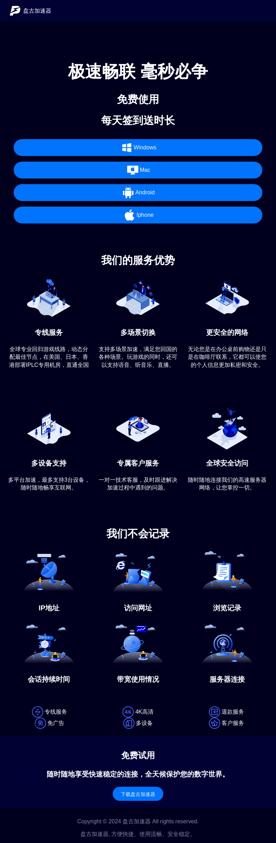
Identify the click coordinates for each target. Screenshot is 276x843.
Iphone (138, 215)
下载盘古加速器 (138, 794)
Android (138, 192)
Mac (138, 170)
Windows (138, 147)
